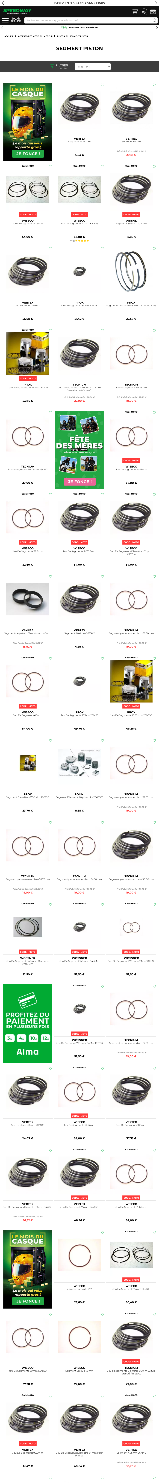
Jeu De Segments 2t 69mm (131, 1207)
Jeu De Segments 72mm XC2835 (131, 1289)
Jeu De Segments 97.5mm (28, 223)
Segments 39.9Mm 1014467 (131, 223)
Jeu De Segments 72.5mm (28, 551)
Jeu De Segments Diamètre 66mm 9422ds (27, 1207)
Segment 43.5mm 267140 (131, 1452)
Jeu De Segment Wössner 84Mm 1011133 (79, 1043)
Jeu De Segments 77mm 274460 (79, 1207)
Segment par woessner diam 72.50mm (131, 797)
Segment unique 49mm (79, 1371)
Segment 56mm (131, 141)
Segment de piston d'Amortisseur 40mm (27, 633)
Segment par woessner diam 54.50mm (79, 879)
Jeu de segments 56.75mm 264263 (28, 469)
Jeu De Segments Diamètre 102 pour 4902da (131, 553)
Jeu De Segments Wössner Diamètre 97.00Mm (28, 962)
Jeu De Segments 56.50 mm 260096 (131, 715)
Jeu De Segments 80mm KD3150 (28, 1371)
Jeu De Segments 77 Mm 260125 (79, 715)
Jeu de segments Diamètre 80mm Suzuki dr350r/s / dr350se (131, 1372)
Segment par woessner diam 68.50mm (131, 633)
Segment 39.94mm (79, 141)
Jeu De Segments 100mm (131, 1125)
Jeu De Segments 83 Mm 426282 (79, 305)
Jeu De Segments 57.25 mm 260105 (27, 387)
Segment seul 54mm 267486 (27, 1125)
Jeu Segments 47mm (27, 305)
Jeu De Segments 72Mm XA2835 (79, 223)
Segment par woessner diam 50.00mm (131, 879)
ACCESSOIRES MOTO (28, 36)
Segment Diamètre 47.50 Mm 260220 (27, 797)
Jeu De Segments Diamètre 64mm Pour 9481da (79, 1454)
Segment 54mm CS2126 (79, 1289)
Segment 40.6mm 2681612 (79, 633)
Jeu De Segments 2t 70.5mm (79, 551)
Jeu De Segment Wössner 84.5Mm (79, 961)
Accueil (8, 36)
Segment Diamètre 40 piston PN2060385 (79, 797)
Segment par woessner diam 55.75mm (28, 879)
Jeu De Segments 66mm (27, 715)
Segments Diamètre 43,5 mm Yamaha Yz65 (131, 305)
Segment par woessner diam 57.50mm (131, 1043)
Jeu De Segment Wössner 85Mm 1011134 (131, 961)
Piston (61, 36)
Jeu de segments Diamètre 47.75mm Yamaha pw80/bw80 (79, 389)
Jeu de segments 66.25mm (131, 387)
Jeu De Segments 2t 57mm (131, 469)
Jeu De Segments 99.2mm (27, 1452)
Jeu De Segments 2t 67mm (79, 1125)
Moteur (48, 36)
